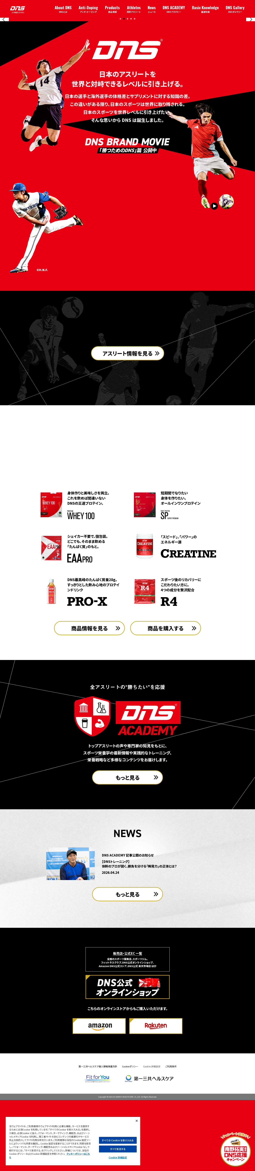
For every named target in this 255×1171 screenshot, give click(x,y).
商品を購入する (166, 699)
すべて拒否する (118, 1149)
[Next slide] (250, 53)
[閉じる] (137, 1121)
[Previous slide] (4, 53)
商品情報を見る (89, 699)
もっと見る (127, 848)
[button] (120, 86)
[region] (73, 1141)
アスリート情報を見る (128, 455)
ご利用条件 (171, 1137)
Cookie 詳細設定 (151, 1137)
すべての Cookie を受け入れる (118, 1140)
